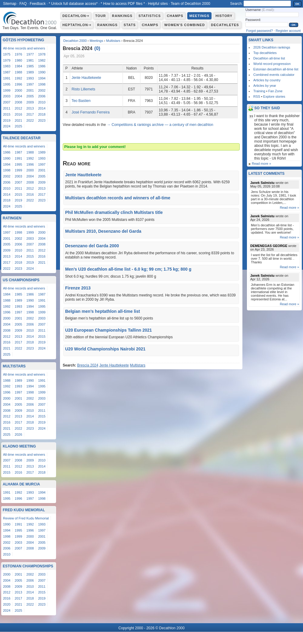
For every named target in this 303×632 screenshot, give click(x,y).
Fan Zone (275, 91)
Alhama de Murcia (21, 484)
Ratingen (12, 218)
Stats (130, 25)
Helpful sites (158, 4)
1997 (30, 84)
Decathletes (225, 25)
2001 (30, 90)
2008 (18, 102)
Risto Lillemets (83, 89)
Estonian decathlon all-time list (275, 69)
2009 (30, 102)
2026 (18, 434)
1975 (6, 54)
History (223, 16)
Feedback (38, 4)
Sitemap (9, 4)
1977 (30, 54)
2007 (6, 102)
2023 (41, 120)
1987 (6, 72)
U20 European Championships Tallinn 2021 (108, 330)
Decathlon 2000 (75, 40)
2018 (41, 114)
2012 (18, 108)
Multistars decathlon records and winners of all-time (117, 197)
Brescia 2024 (87, 365)
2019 (6, 120)
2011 (6, 108)
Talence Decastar (22, 138)
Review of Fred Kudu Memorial (26, 518)
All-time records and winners (24, 48)
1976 (18, 54)
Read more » (261, 163)
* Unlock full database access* (73, 4)
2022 (30, 120)
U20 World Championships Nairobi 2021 (105, 348)
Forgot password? (259, 30)
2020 (6, 604)
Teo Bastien (81, 101)
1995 (6, 84)
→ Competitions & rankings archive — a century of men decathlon (160, 125)
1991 (6, 78)
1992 (18, 78)
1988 (18, 72)
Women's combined (184, 25)
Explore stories (274, 96)
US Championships (21, 280)
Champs (175, 16)
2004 (18, 96)
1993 (30, 78)
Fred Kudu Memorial (24, 510)
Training (259, 91)
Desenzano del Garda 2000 (92, 245)
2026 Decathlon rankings (271, 47)
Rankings (122, 16)
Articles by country (267, 80)
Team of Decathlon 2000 (190, 4)
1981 (30, 60)
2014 (41, 108)
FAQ (23, 4)
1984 (18, 66)
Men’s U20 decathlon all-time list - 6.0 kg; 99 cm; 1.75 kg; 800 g (128, 269)
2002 (41, 90)
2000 (18, 90)
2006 (41, 96)
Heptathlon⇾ (76, 25)
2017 (30, 114)
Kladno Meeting (19, 446)
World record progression (272, 64)
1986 (41, 66)
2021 (18, 120)
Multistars (113, 40)
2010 (41, 102)
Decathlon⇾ (75, 16)
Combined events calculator (274, 74)
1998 (41, 84)
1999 (6, 90)
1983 (6, 66)
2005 (30, 96)
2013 (30, 108)
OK (297, 3)
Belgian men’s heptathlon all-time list (102, 311)
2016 (18, 114)
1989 (30, 72)
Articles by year (264, 85)
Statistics (149, 16)
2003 (6, 96)
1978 (41, 54)
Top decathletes (265, 53)
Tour (100, 16)
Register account (288, 30)
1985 (30, 66)
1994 (41, 78)
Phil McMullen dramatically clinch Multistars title (114, 212)
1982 (41, 60)
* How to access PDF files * (123, 4)
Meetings (199, 16)
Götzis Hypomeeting (23, 40)
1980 (18, 60)
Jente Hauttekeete (86, 78)
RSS (256, 96)
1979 (6, 60)
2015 (6, 114)
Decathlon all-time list (269, 58)
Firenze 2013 (78, 288)
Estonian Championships (28, 566)
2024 (6, 126)
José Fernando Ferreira (90, 112)
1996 (18, 84)
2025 (18, 126)
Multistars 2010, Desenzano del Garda (103, 231)
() (97, 48)
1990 (41, 72)
